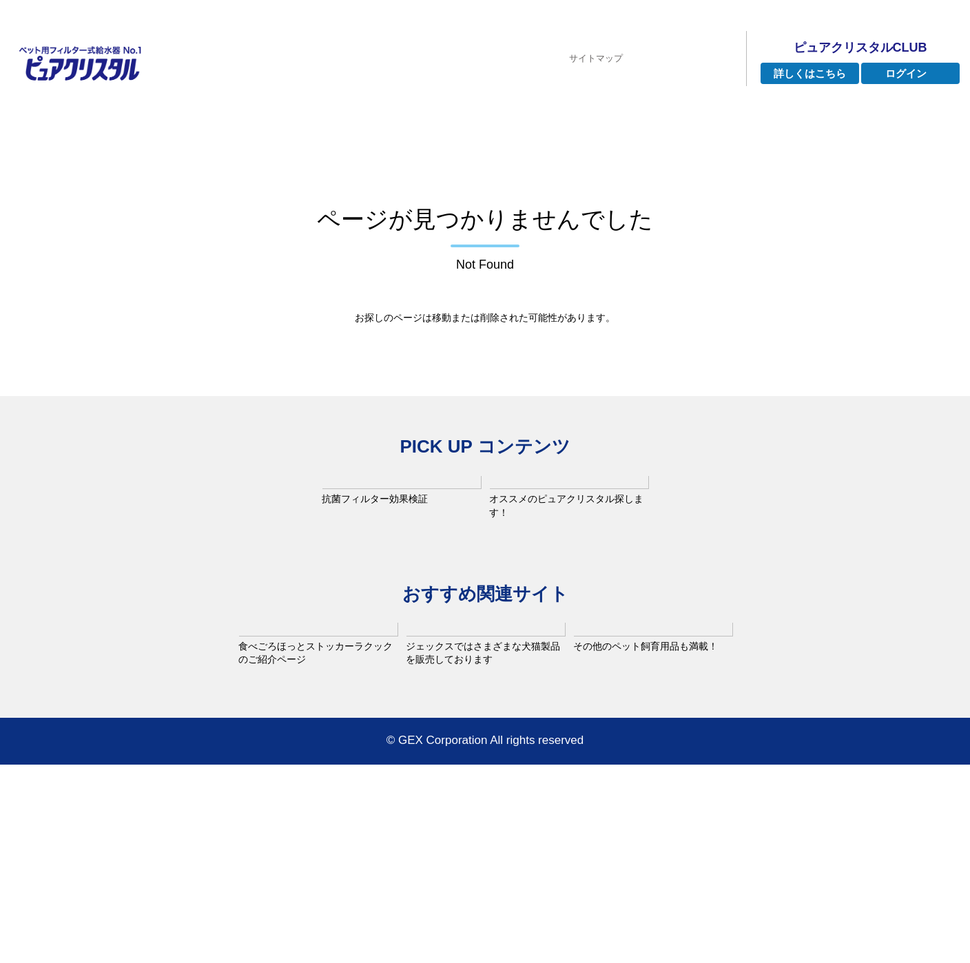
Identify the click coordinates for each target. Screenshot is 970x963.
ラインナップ (392, 102)
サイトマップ (596, 37)
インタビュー (502, 102)
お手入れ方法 (731, 102)
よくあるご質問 (616, 102)
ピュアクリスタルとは (261, 102)
